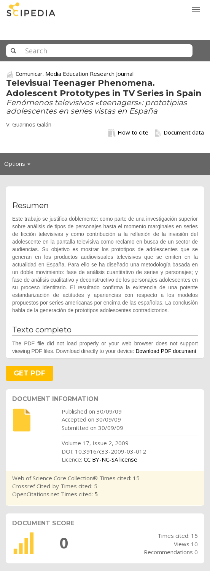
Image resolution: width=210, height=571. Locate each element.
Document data (179, 132)
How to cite (128, 132)
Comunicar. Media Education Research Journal (75, 73)
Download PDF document (165, 351)
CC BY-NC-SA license (110, 459)
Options (19, 165)
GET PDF (29, 373)
